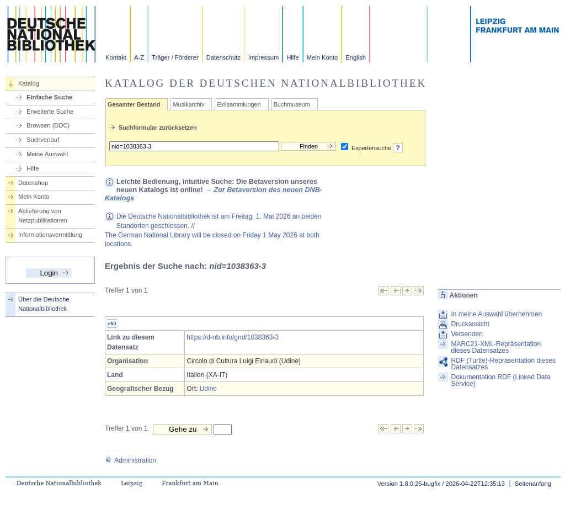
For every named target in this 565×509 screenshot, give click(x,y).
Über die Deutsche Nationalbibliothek (44, 304)
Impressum (263, 57)
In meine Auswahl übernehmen (496, 314)
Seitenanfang (533, 483)
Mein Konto (322, 57)
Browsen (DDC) (48, 125)
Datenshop (33, 182)
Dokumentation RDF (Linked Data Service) (500, 380)
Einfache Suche (49, 97)
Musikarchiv (188, 104)
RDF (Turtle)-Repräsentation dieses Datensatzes (503, 364)
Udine (208, 389)
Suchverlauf (42, 139)
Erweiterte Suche (49, 111)
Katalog (28, 83)
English (355, 57)
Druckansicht (470, 324)
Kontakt (115, 57)
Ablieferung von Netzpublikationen (42, 216)
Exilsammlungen (238, 104)
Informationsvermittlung (50, 234)
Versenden (466, 334)
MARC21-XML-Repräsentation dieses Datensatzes (496, 347)
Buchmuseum (292, 104)
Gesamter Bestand (134, 104)
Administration (130, 460)
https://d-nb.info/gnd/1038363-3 (232, 337)
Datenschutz (223, 57)
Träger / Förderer (175, 57)
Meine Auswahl (47, 154)
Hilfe (292, 57)
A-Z (139, 57)
